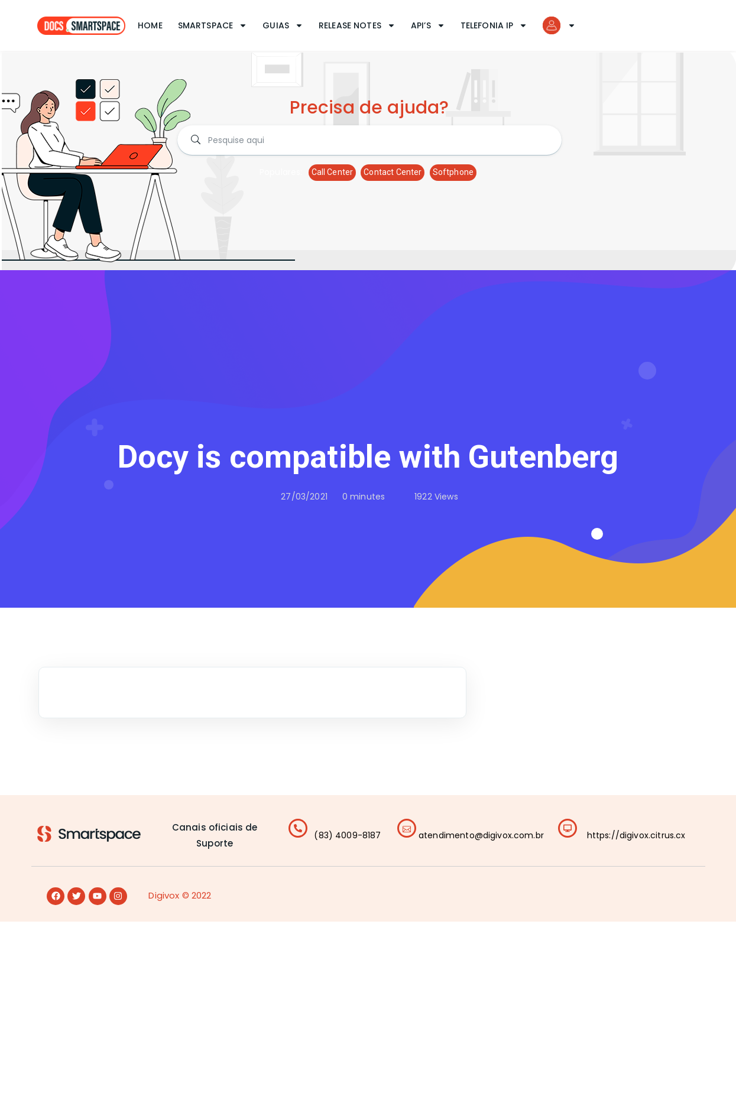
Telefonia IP (494, 25)
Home (150, 25)
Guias (282, 25)
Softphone (453, 172)
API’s (428, 25)
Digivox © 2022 (179, 895)
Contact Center (393, 172)
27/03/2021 (304, 496)
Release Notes (357, 25)
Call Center (333, 172)
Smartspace (213, 25)
